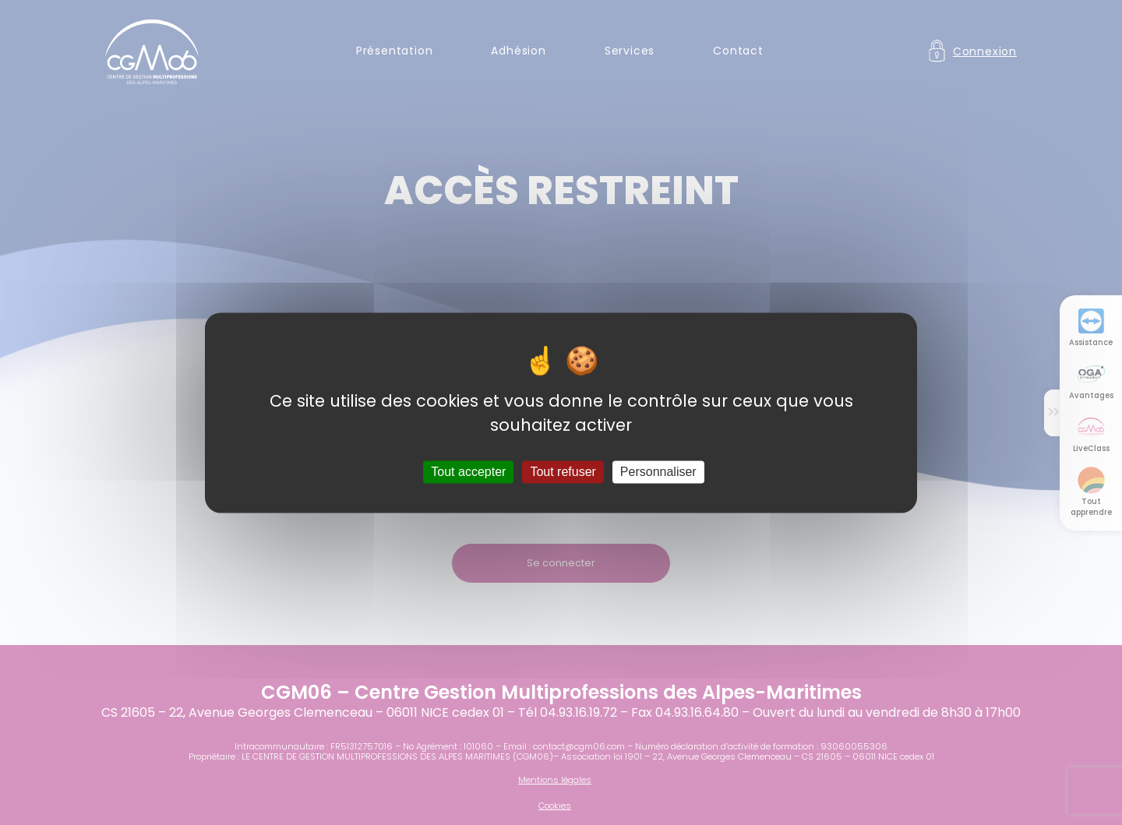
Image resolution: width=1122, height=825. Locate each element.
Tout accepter (468, 471)
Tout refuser (562, 471)
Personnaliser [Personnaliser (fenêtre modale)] (658, 471)
